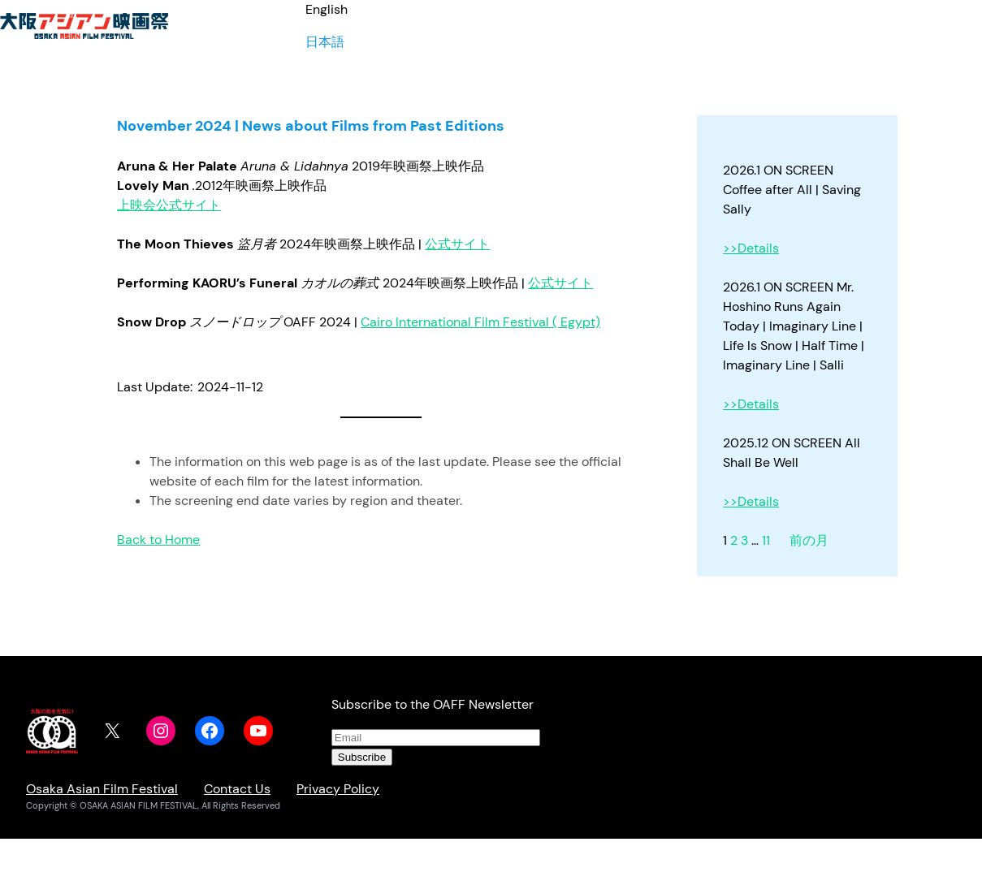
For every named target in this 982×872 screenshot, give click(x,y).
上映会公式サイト (169, 205)
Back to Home (158, 539)
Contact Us (237, 788)
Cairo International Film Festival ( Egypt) (480, 321)
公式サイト (457, 244)
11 (766, 540)
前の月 (808, 540)
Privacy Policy (337, 788)
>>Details (751, 248)
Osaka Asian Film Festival (102, 788)
